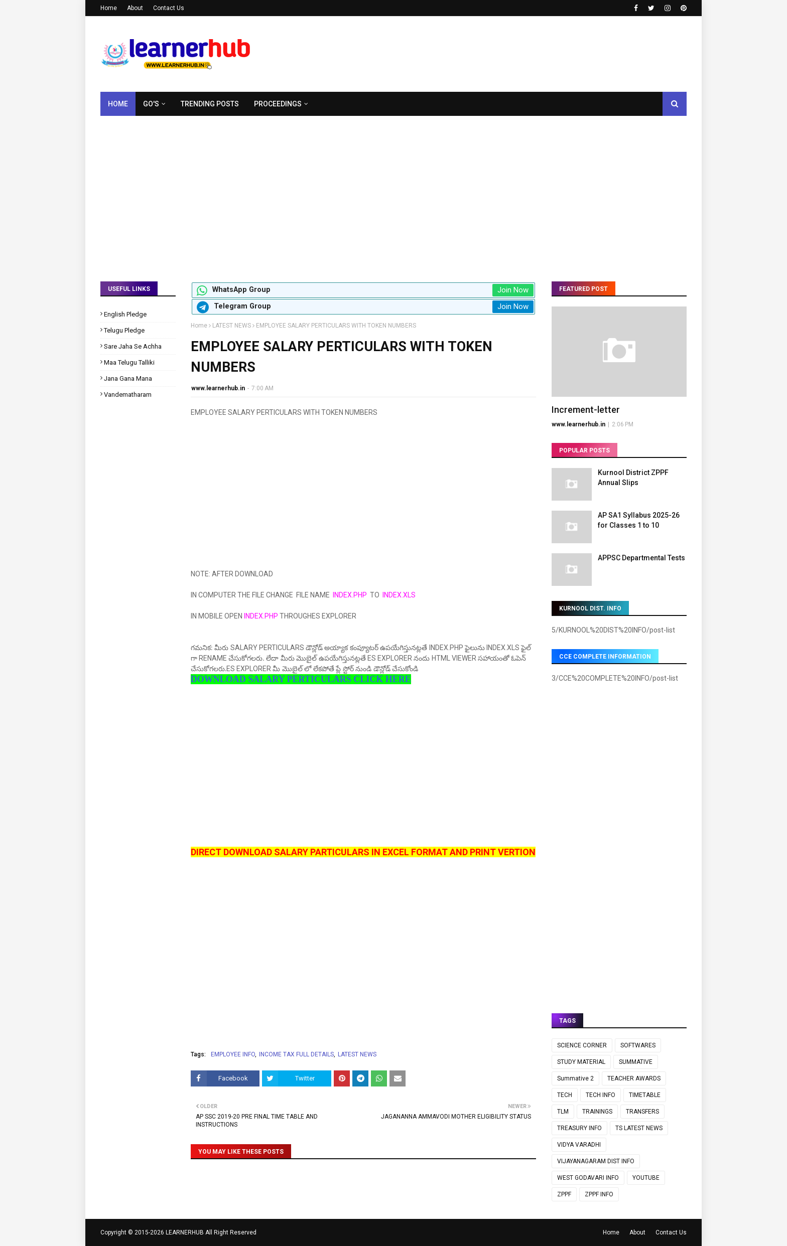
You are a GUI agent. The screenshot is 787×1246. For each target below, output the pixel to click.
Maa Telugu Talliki (129, 362)
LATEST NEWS (231, 325)
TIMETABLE (645, 1095)
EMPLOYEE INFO (233, 1054)
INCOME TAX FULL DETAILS (296, 1054)
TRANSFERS (642, 1111)
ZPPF (564, 1194)
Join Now (513, 289)
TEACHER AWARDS (634, 1078)
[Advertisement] (393, 191)
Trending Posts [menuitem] (210, 104)
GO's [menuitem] (151, 104)
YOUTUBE (646, 1177)
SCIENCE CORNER (582, 1045)
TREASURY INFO (579, 1128)
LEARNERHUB (185, 1232)
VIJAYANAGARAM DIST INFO (595, 1161)
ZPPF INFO (599, 1194)
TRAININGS (597, 1111)
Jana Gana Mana (128, 378)
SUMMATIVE (635, 1061)
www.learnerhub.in (218, 388)
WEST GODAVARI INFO (588, 1177)
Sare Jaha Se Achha (133, 346)
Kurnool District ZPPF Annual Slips (633, 478)
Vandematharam (128, 394)
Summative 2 (575, 1078)
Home (108, 8)
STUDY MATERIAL (581, 1061)
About (135, 8)
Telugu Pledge (124, 330)
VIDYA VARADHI (579, 1144)
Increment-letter (586, 409)
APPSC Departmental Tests (641, 558)
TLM (563, 1111)
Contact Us (168, 8)
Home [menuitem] (118, 104)
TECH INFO (600, 1095)
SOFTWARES (637, 1045)
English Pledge (125, 314)
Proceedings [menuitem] (278, 104)
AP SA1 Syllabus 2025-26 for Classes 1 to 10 (639, 520)
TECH (564, 1095)
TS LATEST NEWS (639, 1128)
